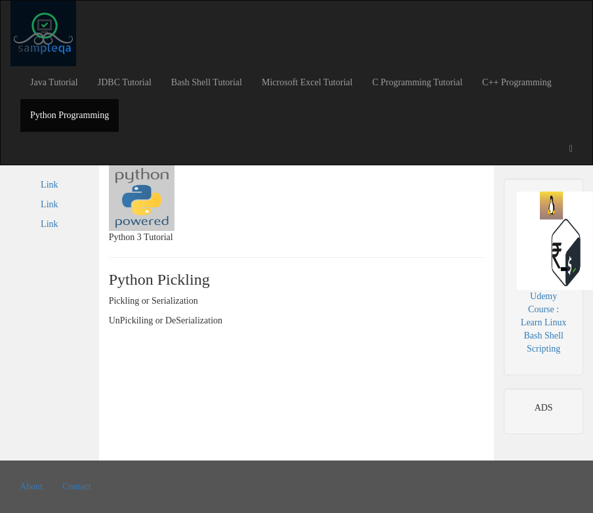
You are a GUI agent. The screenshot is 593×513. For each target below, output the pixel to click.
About (31, 486)
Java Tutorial (54, 82)
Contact (76, 486)
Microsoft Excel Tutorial (307, 82)
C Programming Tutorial (417, 82)
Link (49, 185)
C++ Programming (517, 82)
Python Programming (69, 115)
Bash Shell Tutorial (206, 82)
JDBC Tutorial (125, 82)
